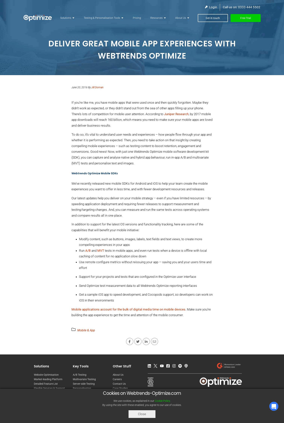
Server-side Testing (84, 383)
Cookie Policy (162, 400)
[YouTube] (163, 367)
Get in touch (213, 18)
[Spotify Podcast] (181, 367)
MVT (100, 250)
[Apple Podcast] (187, 367)
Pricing (137, 17)
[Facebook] (169, 367)
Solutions (65, 17)
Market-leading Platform (48, 379)
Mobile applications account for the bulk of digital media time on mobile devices (128, 309)
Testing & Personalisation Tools (102, 17)
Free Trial (245, 18)
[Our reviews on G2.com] (228, 366)
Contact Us (119, 383)
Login (211, 7)
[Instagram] (175, 367)
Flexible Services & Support (49, 388)
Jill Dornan (97, 87)
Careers (117, 379)
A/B (88, 250)
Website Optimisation (46, 374)
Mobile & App (86, 330)
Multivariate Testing (84, 379)
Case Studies (120, 388)
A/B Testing (79, 374)
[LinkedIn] (150, 367)
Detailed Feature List (46, 383)
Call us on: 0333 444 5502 (241, 7)
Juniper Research (176, 114)
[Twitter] (156, 367)
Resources (156, 17)
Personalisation (82, 388)
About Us (180, 17)
